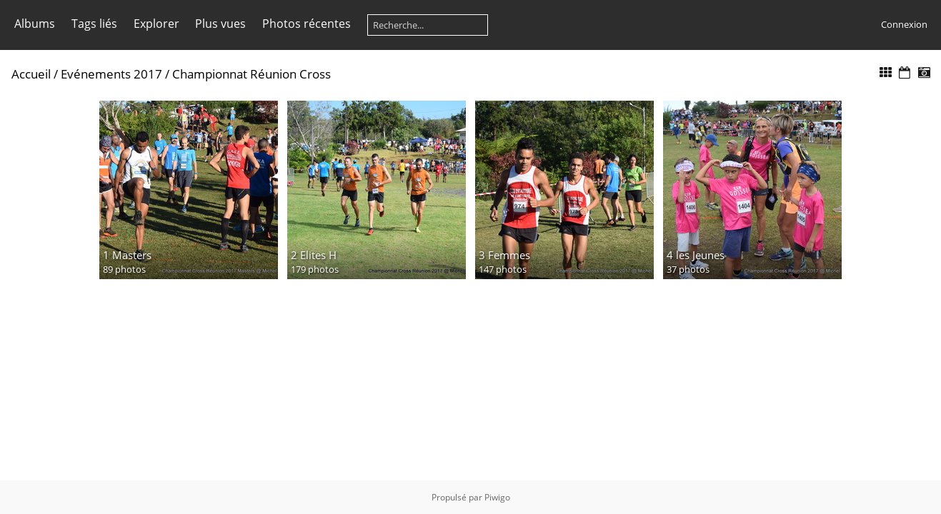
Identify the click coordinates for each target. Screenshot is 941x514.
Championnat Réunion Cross (251, 74)
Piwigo (497, 497)
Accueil (31, 74)
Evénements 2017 (111, 74)
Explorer (156, 23)
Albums (34, 23)
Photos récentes (306, 23)
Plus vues (220, 23)
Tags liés (94, 23)
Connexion (904, 24)
